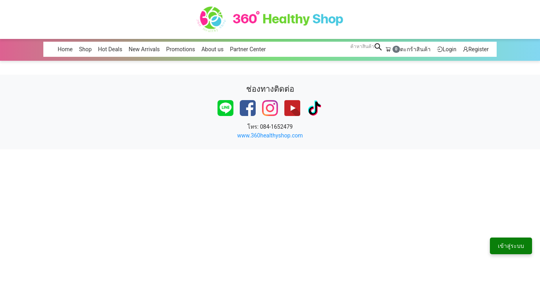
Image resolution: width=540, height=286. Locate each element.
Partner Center (248, 49)
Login (446, 49)
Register (476, 49)
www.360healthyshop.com (270, 135)
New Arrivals (143, 49)
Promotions (180, 49)
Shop (85, 49)
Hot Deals (110, 49)
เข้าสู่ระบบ (511, 246)
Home (65, 49)
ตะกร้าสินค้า (408, 49)
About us (212, 49)
